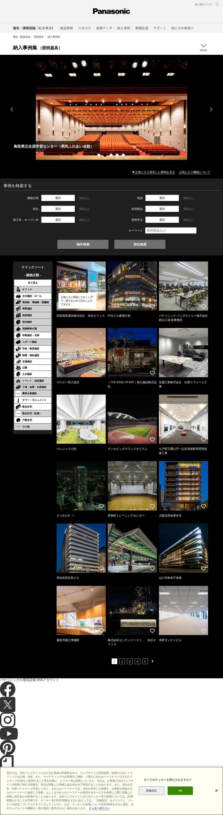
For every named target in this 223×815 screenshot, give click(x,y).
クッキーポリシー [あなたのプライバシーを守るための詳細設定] (99, 808)
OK (180, 790)
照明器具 (39, 36)
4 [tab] (118, 156)
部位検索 (140, 244)
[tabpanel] (111, 109)
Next (211, 109)
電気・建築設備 (21, 36)
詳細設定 (151, 790)
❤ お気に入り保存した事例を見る (153, 172)
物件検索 (83, 244)
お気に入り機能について (194, 172)
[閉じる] (216, 790)
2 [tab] (106, 156)
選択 (58, 198)
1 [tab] (99, 156)
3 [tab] (112, 156)
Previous (12, 109)
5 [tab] (124, 156)
